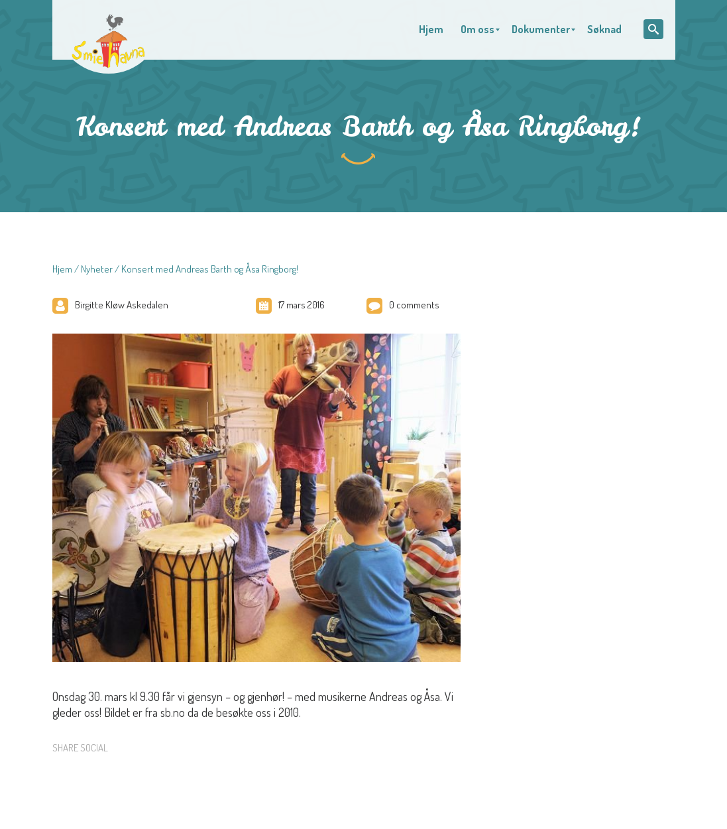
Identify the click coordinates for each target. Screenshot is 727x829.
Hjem (62, 269)
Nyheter (97, 269)
